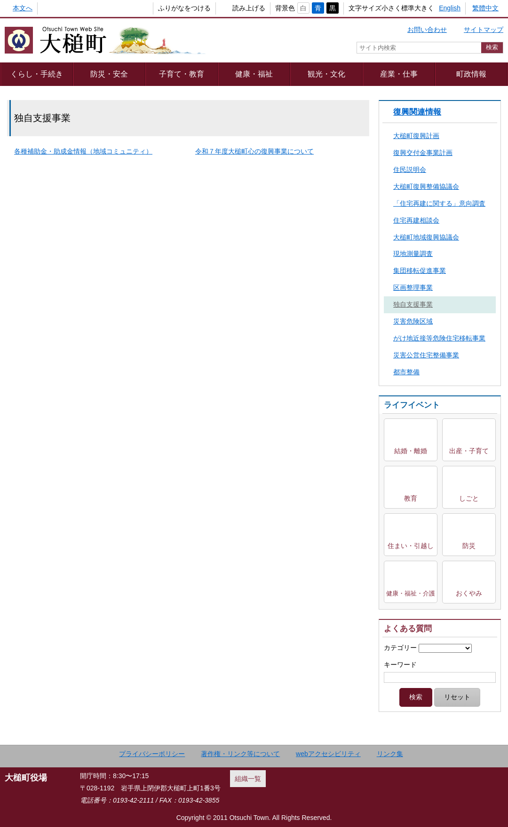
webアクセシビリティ (328, 753)
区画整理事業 (413, 287)
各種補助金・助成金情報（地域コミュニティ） (83, 151)
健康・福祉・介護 (410, 593)
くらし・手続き (36, 74)
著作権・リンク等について (240, 753)
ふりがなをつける (169, 8)
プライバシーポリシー (152, 753)
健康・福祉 (254, 74)
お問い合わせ (427, 29)
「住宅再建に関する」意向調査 (439, 203)
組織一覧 (248, 778)
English (449, 8)
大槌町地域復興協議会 (426, 237)
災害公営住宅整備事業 (426, 355)
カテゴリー (400, 647)
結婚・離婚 (410, 451)
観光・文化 (326, 74)
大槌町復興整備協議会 (426, 186)
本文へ (22, 8)
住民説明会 (409, 169)
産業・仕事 (399, 74)
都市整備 (406, 372)
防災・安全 (109, 74)
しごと (469, 498)
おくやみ (469, 593)
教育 (410, 498)
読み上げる (233, 8)
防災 (469, 545)
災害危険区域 (413, 321)
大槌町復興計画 (416, 135)
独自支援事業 (413, 304)
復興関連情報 (417, 112)
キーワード (400, 664)
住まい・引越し (411, 545)
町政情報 (471, 74)
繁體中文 (485, 8)
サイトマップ (483, 29)
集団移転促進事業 (419, 270)
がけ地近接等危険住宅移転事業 (439, 338)
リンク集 (390, 753)
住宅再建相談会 (416, 220)
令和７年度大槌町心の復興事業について (254, 151)
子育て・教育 (181, 74)
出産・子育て (469, 451)
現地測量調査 (413, 253)
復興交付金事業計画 (422, 152)
